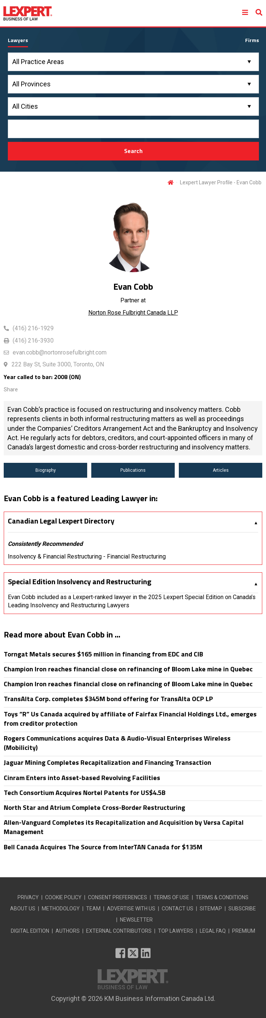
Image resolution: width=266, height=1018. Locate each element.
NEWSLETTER (136, 920)
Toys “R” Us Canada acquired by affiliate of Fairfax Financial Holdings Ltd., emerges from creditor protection (130, 718)
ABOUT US (22, 909)
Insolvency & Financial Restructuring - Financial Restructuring (87, 556)
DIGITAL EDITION (30, 931)
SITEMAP (211, 909)
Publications (133, 470)
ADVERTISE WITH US (131, 909)
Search (133, 150)
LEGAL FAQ (213, 931)
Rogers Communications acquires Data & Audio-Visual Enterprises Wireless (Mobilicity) (117, 743)
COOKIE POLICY (63, 897)
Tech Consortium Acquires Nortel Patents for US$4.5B (84, 792)
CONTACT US (177, 909)
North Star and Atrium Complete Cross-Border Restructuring (94, 807)
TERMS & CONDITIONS (222, 897)
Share (11, 389)
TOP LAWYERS (175, 931)
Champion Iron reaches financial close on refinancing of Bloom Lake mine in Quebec (128, 669)
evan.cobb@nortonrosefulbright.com (60, 352)
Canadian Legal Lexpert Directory (61, 521)
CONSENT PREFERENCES (117, 897)
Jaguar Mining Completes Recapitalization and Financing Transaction (107, 762)
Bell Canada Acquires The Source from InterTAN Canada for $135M (103, 847)
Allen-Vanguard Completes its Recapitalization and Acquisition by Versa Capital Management (124, 827)
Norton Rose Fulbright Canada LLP (133, 312)
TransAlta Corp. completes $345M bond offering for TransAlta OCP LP (108, 698)
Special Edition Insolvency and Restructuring (79, 581)
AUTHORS (68, 931)
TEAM (93, 909)
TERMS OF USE (171, 897)
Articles (221, 470)
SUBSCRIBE (242, 909)
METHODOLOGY (61, 909)
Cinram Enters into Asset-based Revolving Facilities (82, 777)
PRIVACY (28, 897)
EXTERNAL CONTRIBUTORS (119, 931)
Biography (45, 470)
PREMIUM (243, 931)
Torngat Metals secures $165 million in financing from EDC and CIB (103, 654)
